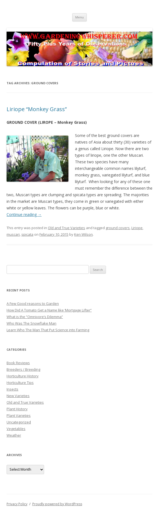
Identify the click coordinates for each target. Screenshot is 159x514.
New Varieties (18, 395)
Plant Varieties (19, 415)
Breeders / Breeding (23, 369)
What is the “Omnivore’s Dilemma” (35, 316)
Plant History (17, 408)
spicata (27, 234)
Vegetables (16, 428)
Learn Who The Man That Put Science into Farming (48, 329)
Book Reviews (18, 362)
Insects (12, 389)
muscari (13, 234)
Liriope (137, 227)
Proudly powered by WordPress (57, 504)
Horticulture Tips (20, 382)
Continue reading (24, 214)
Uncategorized (19, 422)
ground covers (118, 227)
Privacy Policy (17, 504)
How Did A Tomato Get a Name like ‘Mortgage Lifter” (49, 310)
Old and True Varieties (66, 227)
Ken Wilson (83, 234)
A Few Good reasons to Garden (33, 303)
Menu (79, 17)
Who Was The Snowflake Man (31, 323)
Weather (14, 435)
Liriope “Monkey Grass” (37, 109)
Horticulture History (23, 375)
